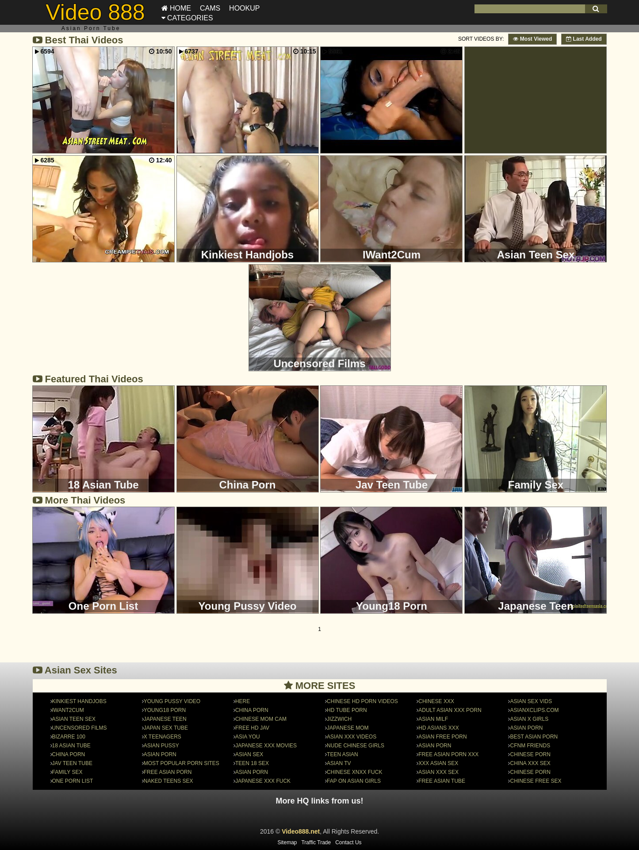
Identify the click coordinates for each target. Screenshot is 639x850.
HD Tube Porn (347, 710)
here (242, 701)
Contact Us (348, 842)
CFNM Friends (530, 745)
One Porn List (72, 781)
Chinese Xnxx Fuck (354, 772)
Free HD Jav (252, 728)
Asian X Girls (529, 719)
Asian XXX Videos (351, 737)
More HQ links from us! (319, 800)
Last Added (583, 39)
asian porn (434, 745)
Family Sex (67, 772)
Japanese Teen (165, 719)
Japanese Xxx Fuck (263, 781)
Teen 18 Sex (252, 763)
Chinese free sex (535, 781)
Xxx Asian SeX (438, 763)
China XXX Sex (530, 763)
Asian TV (339, 763)
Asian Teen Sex (74, 719)
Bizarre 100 (68, 737)
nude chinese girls (355, 745)
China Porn (68, 754)
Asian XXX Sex (438, 772)
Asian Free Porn (442, 737)
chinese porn (530, 754)
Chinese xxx (436, 701)
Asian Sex (249, 754)
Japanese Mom (347, 728)
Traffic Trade (316, 842)
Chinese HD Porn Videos (362, 701)
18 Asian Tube (71, 745)
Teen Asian (342, 754)
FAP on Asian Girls (354, 781)
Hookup (244, 8)
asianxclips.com (534, 710)
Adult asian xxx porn (449, 710)
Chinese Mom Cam (261, 719)
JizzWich (339, 719)
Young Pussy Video (172, 701)
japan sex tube (166, 728)
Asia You (247, 737)
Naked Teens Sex (168, 781)
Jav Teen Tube (72, 763)
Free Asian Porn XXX (448, 754)
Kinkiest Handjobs (79, 701)
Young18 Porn (165, 710)
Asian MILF (433, 719)
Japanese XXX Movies (266, 745)
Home (176, 8)
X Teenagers (162, 737)
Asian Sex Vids (531, 701)
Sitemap (287, 842)
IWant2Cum (68, 710)
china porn (251, 710)
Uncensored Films (79, 728)
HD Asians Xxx (438, 728)
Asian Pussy (161, 745)
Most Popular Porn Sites (181, 763)
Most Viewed (532, 39)
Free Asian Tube (441, 781)
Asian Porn (160, 754)
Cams (210, 8)
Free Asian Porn (168, 772)
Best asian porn (534, 737)
